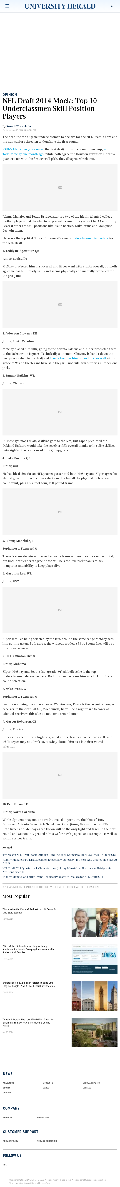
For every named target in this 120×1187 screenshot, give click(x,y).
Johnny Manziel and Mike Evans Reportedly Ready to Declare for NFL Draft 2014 (52, 877)
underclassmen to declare (90, 238)
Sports (6, 1087)
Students (48, 1083)
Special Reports (91, 1083)
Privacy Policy (45, 1183)
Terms (12, 1183)
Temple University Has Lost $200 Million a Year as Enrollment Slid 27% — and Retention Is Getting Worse (27, 1022)
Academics (8, 1083)
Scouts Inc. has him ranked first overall (78, 358)
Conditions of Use (27, 1183)
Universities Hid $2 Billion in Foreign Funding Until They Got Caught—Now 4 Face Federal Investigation (28, 984)
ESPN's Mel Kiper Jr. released (23, 149)
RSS (5, 1164)
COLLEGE (87, 1087)
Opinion (9, 94)
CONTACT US (43, 1117)
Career (46, 1087)
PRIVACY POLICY (10, 1141)
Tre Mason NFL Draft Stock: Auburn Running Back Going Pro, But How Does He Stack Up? (59, 855)
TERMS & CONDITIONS (47, 1141)
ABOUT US (7, 1117)
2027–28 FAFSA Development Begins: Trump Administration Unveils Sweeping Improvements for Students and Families (28, 949)
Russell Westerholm (19, 126)
